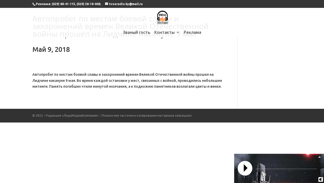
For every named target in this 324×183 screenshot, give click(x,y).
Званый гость (136, 32)
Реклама (192, 32)
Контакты (164, 32)
